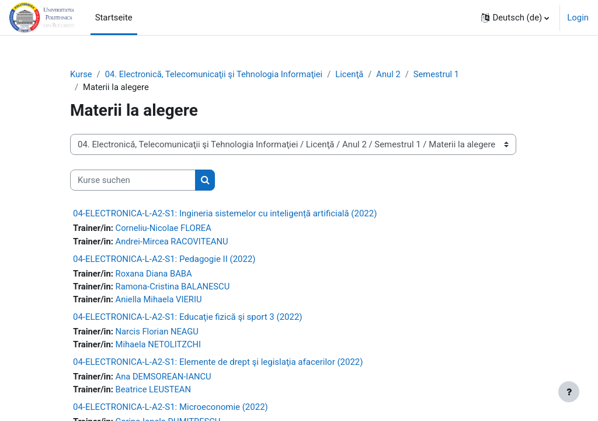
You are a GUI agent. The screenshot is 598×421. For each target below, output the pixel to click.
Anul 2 (392, 74)
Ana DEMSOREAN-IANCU (164, 378)
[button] (515, 17)
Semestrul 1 (440, 74)
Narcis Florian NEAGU (158, 332)
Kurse (81, 74)
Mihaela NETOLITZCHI (159, 345)
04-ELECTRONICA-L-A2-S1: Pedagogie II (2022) (164, 259)
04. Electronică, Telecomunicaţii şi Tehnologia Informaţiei (215, 74)
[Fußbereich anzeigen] (568, 391)
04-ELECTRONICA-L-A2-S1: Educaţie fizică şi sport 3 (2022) (188, 318)
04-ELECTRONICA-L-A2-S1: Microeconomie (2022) (170, 408)
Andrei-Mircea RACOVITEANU (173, 241)
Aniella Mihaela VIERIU (159, 300)
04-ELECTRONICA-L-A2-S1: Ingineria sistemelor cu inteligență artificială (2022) (225, 214)
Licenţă (353, 74)
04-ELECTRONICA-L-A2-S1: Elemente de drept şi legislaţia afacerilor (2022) (218, 363)
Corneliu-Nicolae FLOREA (164, 228)
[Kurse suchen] (133, 180)
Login (578, 17)
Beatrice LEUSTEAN (154, 391)
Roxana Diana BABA (154, 274)
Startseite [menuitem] (114, 17)
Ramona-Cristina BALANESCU (173, 287)
